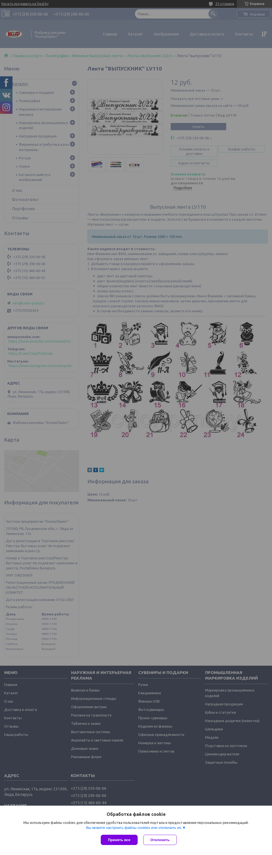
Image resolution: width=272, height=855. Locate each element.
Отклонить (160, 840)
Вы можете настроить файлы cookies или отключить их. (134, 828)
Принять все (119, 840)
